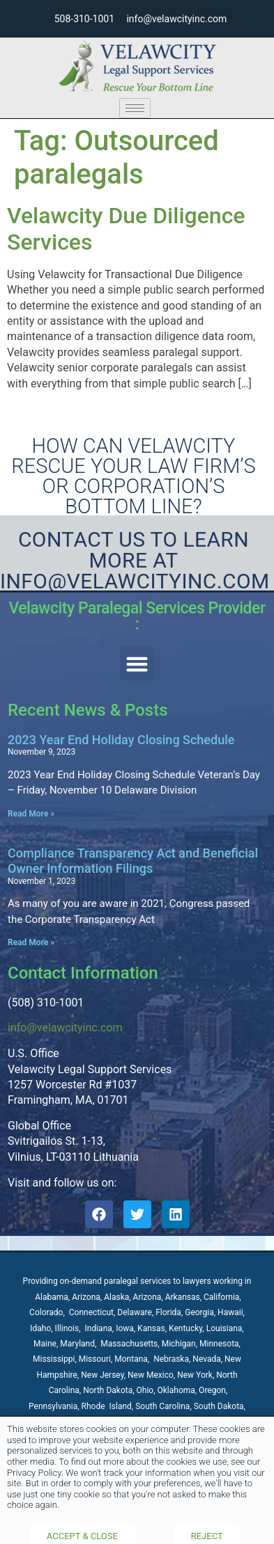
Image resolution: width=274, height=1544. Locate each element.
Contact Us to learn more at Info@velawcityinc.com (135, 560)
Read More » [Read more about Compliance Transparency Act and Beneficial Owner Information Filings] (31, 942)
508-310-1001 (84, 18)
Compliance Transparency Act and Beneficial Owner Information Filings (133, 861)
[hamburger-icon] (135, 108)
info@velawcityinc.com (65, 1027)
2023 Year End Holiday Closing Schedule (121, 739)
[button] (137, 663)
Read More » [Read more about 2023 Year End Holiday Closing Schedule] (31, 814)
